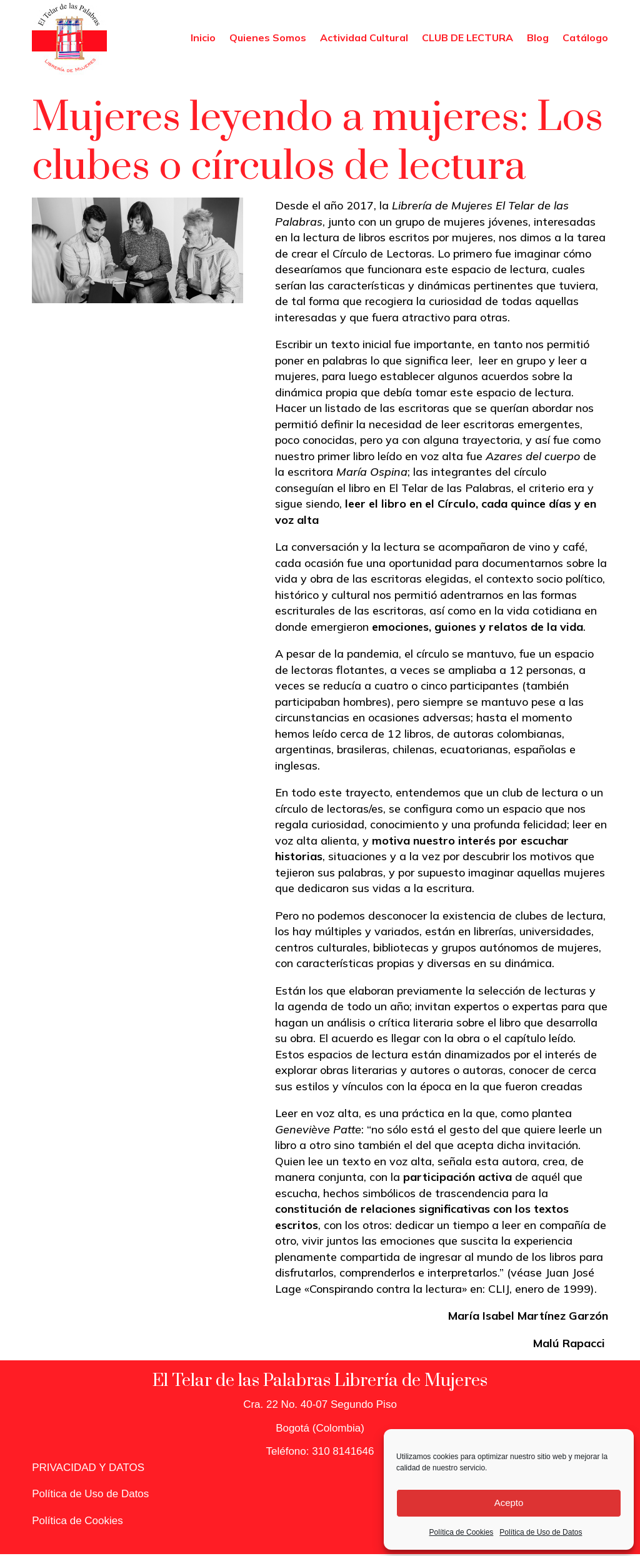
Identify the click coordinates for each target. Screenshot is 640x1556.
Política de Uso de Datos (540, 1532)
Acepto (509, 1502)
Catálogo (585, 37)
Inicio (203, 37)
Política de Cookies (461, 1532)
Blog (538, 37)
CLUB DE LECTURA (467, 37)
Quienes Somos (267, 37)
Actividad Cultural (364, 37)
